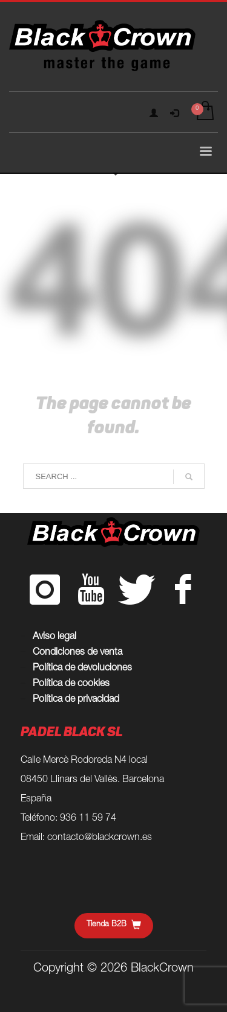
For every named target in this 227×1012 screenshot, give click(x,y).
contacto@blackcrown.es (99, 838)
